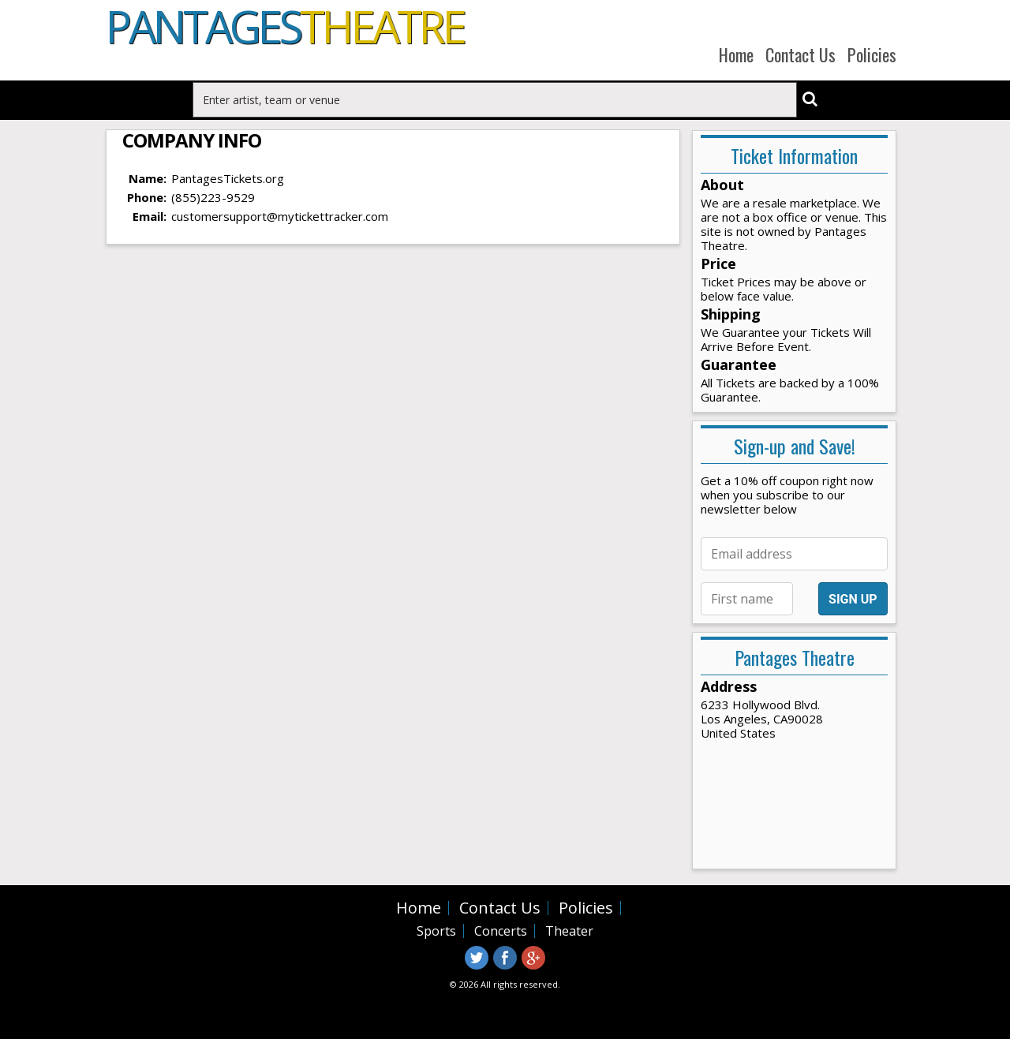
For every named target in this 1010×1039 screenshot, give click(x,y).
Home (736, 54)
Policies (871, 54)
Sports (436, 931)
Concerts (500, 931)
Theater (569, 931)
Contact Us (800, 54)
